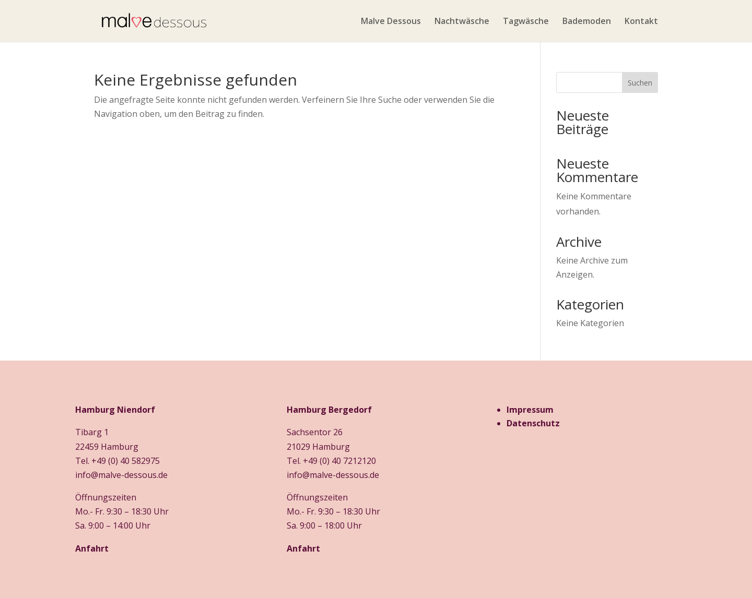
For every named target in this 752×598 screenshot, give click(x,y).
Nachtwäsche (461, 22)
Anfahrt (92, 548)
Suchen (640, 83)
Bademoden (586, 22)
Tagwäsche (526, 22)
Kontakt (641, 22)
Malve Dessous (391, 22)
